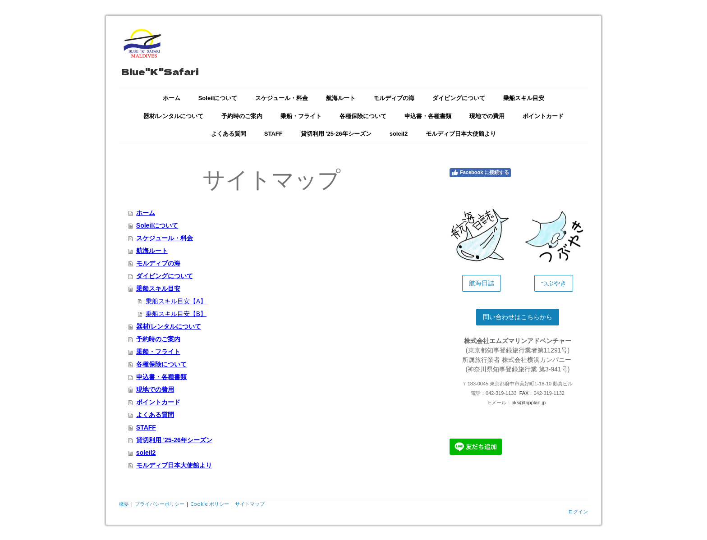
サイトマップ (250, 503)
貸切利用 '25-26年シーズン (336, 133)
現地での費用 (487, 116)
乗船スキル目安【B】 (176, 313)
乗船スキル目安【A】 (176, 301)
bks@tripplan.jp (528, 402)
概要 (124, 503)
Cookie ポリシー (209, 503)
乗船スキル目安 (523, 98)
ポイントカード (543, 116)
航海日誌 (481, 283)
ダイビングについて (458, 98)
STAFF (273, 133)
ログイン (578, 511)
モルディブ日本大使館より (461, 133)
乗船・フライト (300, 116)
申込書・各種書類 (427, 116)
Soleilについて (218, 98)
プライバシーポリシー (159, 503)
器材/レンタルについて (173, 116)
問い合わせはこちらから (517, 316)
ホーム (171, 98)
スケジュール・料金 (281, 98)
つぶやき (553, 283)
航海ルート (340, 98)
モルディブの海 (393, 98)
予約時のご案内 (241, 116)
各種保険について (363, 116)
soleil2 (399, 133)
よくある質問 (228, 133)
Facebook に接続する (480, 172)
